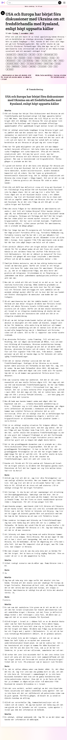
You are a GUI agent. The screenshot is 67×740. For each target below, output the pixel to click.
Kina (8, 66)
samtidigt (33, 66)
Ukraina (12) (22, 54)
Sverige (57, 63)
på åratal (10, 69)
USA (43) (32, 54)
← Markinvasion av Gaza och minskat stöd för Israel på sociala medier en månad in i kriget (16, 77)
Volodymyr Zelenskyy (41, 58)
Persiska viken (46, 60)
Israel (30, 58)
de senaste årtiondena (34, 63)
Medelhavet (15, 66)
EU (57, 58)
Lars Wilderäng (28, 60)
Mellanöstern (11, 60)
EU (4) (40, 54)
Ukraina (9, 58)
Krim (50, 66)
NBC (55, 60)
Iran (19, 60)
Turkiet (24, 66)
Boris (23, 63)
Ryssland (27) (11, 54)
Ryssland (22, 58)
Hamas (37, 60)
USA (15, 58)
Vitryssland (42, 66)
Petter (61, 60)
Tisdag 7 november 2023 (22, 33)
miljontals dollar (12, 63)
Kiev (55, 66)
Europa (52, 58)
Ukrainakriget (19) (51, 54)
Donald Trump (48, 63)
